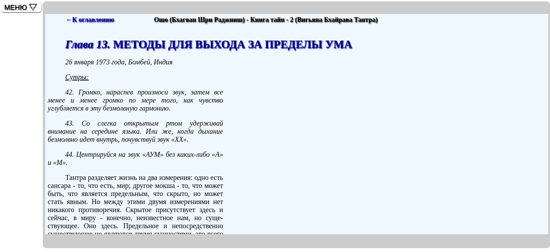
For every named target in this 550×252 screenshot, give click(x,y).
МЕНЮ (15, 7)
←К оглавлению (90, 19)
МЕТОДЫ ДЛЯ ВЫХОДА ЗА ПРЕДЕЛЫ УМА (208, 44)
